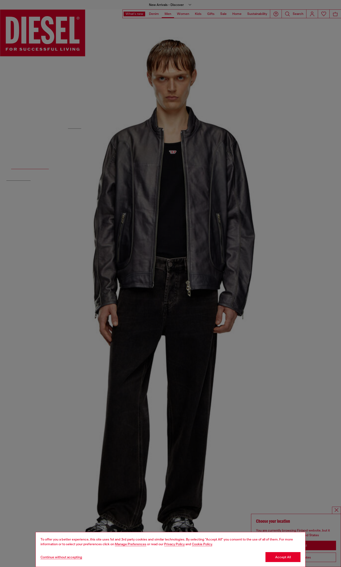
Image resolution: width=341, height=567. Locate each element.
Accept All (283, 557)
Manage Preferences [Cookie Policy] (130, 544)
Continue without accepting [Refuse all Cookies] (61, 557)
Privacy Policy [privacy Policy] (174, 544)
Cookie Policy (202, 544)
